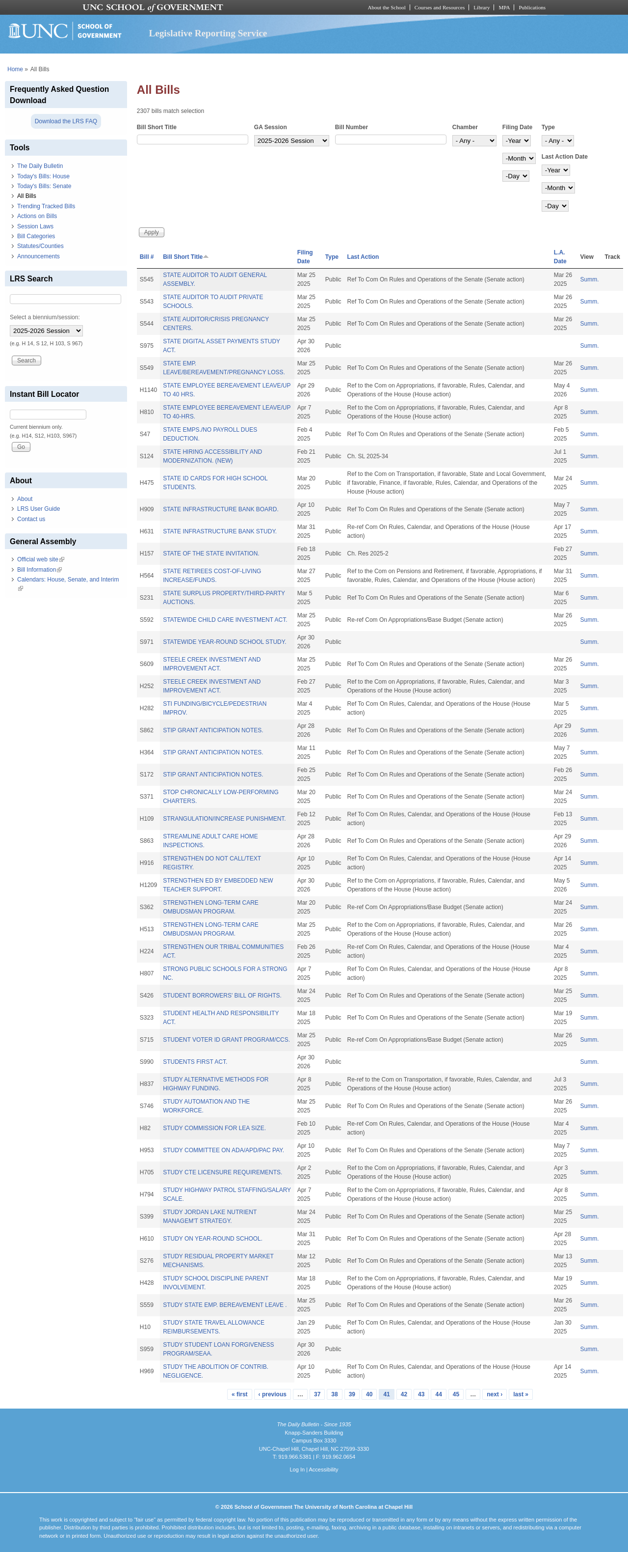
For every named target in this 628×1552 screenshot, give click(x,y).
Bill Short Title (157, 127)
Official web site (40, 559)
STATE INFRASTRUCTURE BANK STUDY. (220, 531)
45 (456, 1394)
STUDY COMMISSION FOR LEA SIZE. (214, 1128)
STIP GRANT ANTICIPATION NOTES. (213, 730)
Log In (297, 1469)
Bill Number (351, 127)
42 (404, 1394)
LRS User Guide (38, 508)
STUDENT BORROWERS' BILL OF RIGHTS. (222, 995)
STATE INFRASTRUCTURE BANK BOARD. (221, 509)
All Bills (26, 196)
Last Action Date (565, 156)
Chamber (465, 127)
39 (352, 1394)
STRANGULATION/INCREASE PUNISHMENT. (224, 818)
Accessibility (323, 1469)
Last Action (363, 256)
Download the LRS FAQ (66, 121)
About (24, 499)
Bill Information (39, 569)
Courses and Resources (440, 7)
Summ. (589, 279)
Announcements (38, 256)
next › (494, 1394)
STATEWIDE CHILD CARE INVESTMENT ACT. (225, 619)
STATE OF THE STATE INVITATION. (211, 553)
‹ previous (273, 1394)
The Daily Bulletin (40, 166)
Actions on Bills (37, 216)
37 (317, 1394)
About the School (387, 7)
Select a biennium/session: (45, 317)
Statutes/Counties (40, 246)
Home (15, 69)
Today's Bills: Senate (44, 186)
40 (369, 1394)
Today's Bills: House (43, 176)
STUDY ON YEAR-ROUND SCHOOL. (212, 1238)
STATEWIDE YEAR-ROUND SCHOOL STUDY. (224, 641)
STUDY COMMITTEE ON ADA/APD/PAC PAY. (223, 1150)
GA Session (270, 127)
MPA (504, 7)
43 (421, 1394)
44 (438, 1394)
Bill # (147, 256)
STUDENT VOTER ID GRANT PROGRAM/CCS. (226, 1039)
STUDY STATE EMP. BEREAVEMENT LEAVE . (225, 1305)
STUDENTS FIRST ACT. (195, 1061)
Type (548, 127)
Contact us (31, 519)
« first (240, 1394)
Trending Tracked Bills (46, 206)
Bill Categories (36, 236)
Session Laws (35, 226)
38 (334, 1394)
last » (520, 1394)
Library (481, 7)
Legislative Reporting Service (208, 33)
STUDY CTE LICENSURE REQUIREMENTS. (222, 1172)
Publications (532, 7)
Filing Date (517, 127)
